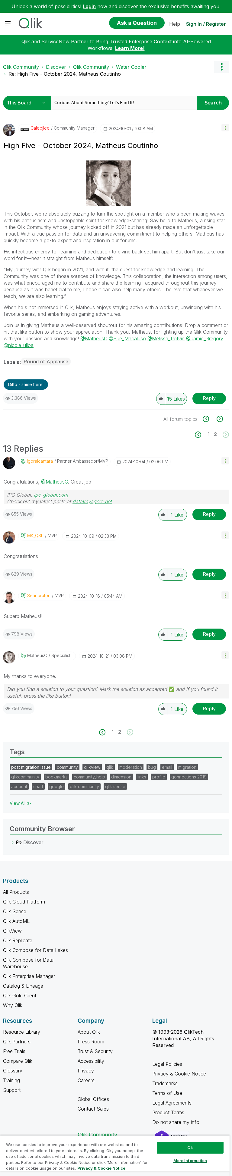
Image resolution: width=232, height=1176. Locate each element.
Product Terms (168, 1112)
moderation (130, 767)
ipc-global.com (51, 495)
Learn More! (130, 48)
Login (89, 6)
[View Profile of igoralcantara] (40, 461)
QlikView (12, 931)
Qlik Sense (14, 911)
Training (11, 1080)
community (67, 767)
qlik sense (115, 786)
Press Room (91, 1042)
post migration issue (31, 767)
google (56, 786)
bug (152, 767)
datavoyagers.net (92, 501)
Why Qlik (12, 1005)
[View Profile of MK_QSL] (35, 535)
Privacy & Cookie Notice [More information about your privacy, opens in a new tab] (101, 1168)
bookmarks (56, 776)
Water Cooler (131, 67)
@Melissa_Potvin (166, 338)
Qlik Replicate (17, 940)
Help (174, 24)
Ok (190, 1147)
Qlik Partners (17, 1042)
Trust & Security (95, 1051)
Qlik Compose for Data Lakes (35, 950)
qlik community (84, 786)
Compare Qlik (17, 1061)
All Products (16, 892)
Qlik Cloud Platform (24, 902)
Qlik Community (21, 67)
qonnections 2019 (189, 776)
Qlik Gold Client (19, 996)
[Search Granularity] (28, 103)
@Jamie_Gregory (204, 338)
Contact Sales (93, 1109)
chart (38, 786)
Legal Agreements (172, 1103)
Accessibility (91, 1061)
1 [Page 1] (208, 434)
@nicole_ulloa (19, 345)
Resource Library (21, 1032)
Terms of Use (167, 1093)
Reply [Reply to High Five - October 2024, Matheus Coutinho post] (209, 398)
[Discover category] (13, 842)
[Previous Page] (201, 434)
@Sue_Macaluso (127, 338)
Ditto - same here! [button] (26, 384)
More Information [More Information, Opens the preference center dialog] (190, 1160)
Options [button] (221, 67)
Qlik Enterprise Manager (29, 976)
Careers (86, 1080)
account (19, 786)
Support (12, 1090)
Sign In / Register (206, 24)
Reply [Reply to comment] (209, 514)
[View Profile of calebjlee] (40, 128)
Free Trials (14, 1051)
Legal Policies (167, 1064)
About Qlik (89, 1032)
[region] (115, 1155)
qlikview (92, 767)
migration (187, 767)
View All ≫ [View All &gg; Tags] (20, 803)
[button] (225, 127)
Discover (56, 67)
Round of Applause (46, 361)
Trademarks (165, 1083)
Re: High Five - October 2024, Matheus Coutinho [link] (64, 74)
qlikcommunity (25, 776)
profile (158, 776)
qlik (109, 767)
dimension (121, 776)
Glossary (12, 1071)
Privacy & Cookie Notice (179, 1074)
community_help (89, 776)
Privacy (86, 1071)
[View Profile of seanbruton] (38, 595)
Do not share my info (176, 1122)
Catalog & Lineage (23, 986)
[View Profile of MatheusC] (37, 655)
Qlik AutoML (16, 921)
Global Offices (93, 1099)
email (167, 767)
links (141, 776)
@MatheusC (93, 338)
